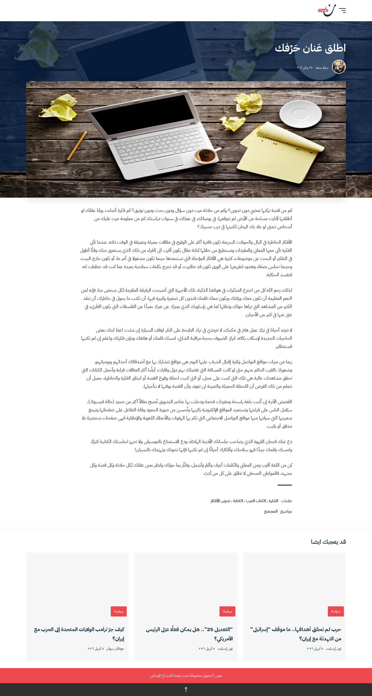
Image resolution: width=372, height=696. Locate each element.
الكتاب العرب (256, 501)
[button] (341, 10)
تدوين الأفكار (220, 501)
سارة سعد (321, 67)
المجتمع (271, 511)
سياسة (335, 611)
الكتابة (238, 501)
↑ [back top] (186, 689)
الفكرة (273, 501)
